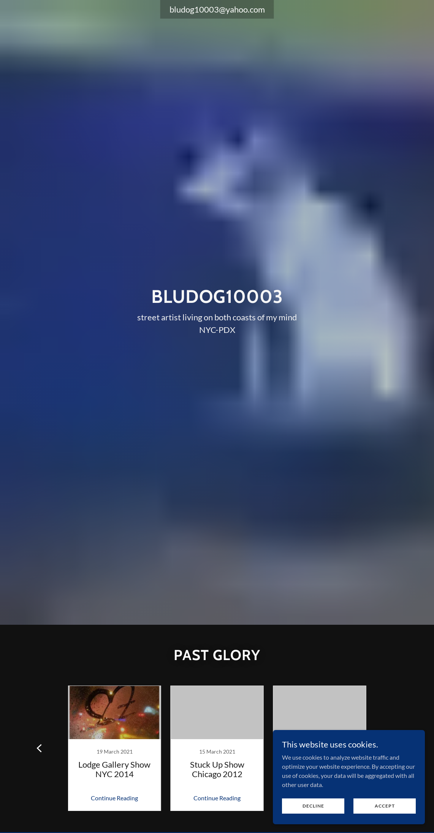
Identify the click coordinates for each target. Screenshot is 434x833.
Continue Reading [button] (114, 797)
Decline (313, 806)
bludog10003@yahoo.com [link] (217, 9)
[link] (114, 748)
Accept (385, 806)
